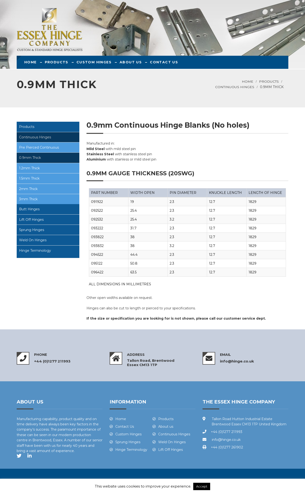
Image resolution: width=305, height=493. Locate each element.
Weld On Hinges (32, 240)
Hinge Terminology (35, 250)
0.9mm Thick (30, 158)
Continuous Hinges (234, 87)
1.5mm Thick (29, 178)
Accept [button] (201, 486)
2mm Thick (28, 189)
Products (56, 62)
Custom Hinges (94, 62)
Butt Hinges (29, 209)
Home (30, 62)
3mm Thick (28, 199)
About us (131, 62)
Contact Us (164, 62)
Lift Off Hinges (31, 219)
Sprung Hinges (31, 230)
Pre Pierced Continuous (39, 147)
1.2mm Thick (29, 168)
